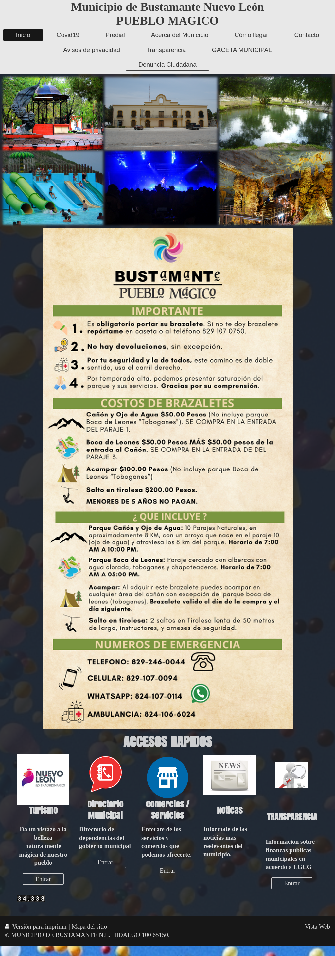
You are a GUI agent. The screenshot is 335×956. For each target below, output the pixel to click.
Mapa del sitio (89, 926)
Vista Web (317, 926)
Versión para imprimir (37, 926)
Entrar (43, 879)
